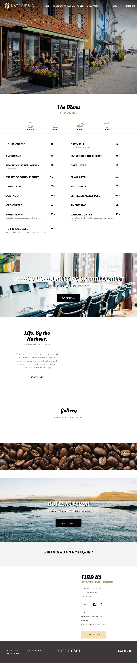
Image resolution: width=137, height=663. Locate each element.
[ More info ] (11, 169)
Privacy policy (12, 653)
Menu (47, 6)
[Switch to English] (130, 6)
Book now (68, 298)
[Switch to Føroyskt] (116, 6)
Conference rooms (63, 6)
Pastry (81, 6)
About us (92, 6)
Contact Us (93, 634)
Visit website (68, 523)
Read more (37, 377)
